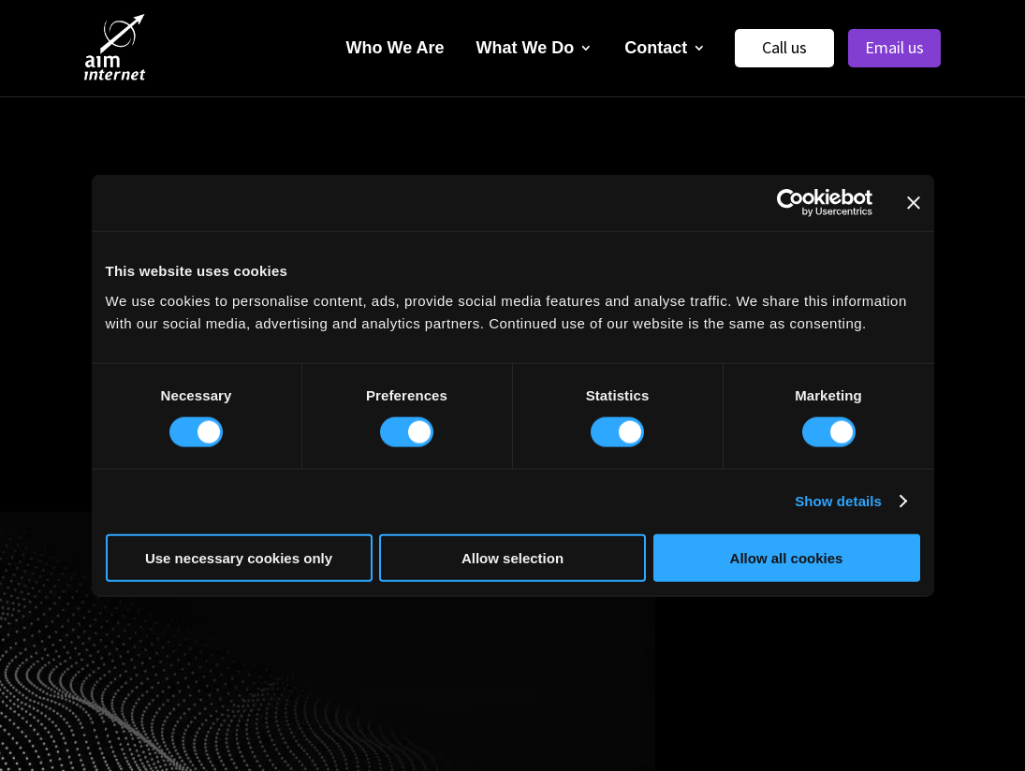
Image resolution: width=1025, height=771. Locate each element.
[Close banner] (913, 203)
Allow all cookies (786, 557)
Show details (838, 501)
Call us (784, 47)
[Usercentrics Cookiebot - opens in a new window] (790, 203)
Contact (655, 47)
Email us (894, 47)
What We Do (525, 47)
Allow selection (512, 557)
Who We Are (395, 47)
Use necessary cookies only (238, 557)
